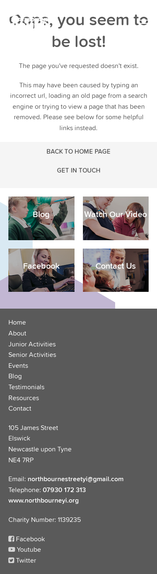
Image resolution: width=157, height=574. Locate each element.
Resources (23, 397)
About (17, 333)
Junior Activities (32, 344)
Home (17, 322)
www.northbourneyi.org (43, 500)
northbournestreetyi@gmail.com (76, 478)
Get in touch (78, 170)
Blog (15, 376)
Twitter (22, 560)
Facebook (26, 539)
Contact (19, 408)
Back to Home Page (78, 151)
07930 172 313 (64, 489)
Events (18, 365)
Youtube (24, 549)
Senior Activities (32, 354)
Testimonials (26, 387)
